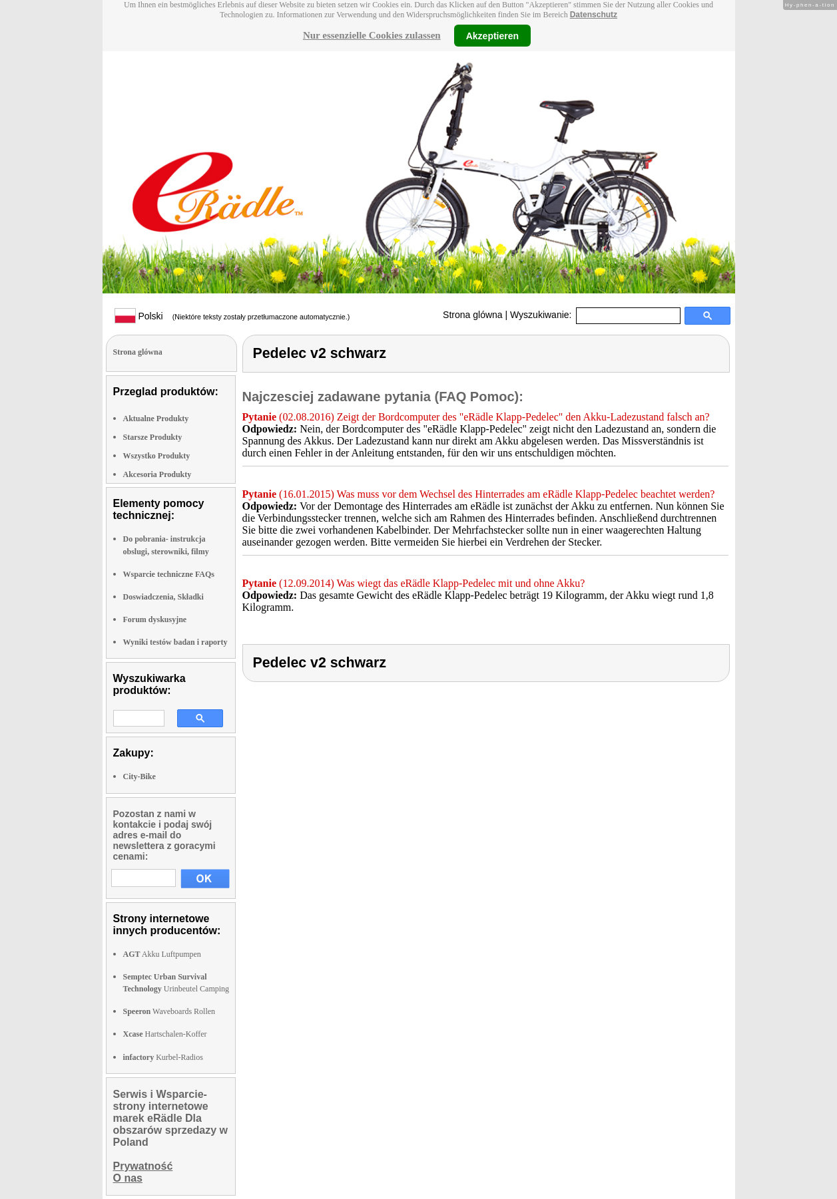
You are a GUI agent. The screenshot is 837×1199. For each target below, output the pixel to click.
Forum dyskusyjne (155, 619)
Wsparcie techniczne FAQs (169, 574)
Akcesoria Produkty (157, 474)
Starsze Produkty (152, 437)
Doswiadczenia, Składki (163, 596)
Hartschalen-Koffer (165, 1034)
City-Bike (139, 776)
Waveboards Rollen (169, 1011)
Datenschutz (593, 14)
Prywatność (143, 1166)
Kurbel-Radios (163, 1057)
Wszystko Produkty (156, 455)
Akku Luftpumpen (162, 954)
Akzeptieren (492, 35)
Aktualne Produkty (156, 418)
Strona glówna (473, 314)
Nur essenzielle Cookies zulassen (372, 35)
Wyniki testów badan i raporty (175, 642)
